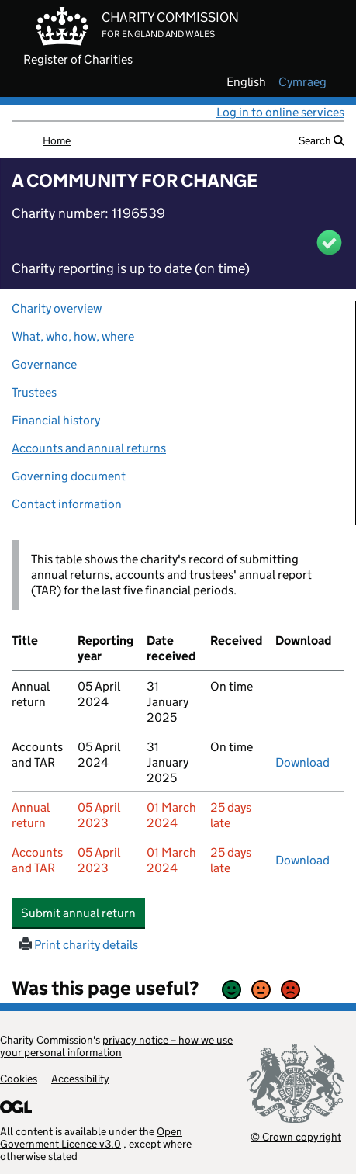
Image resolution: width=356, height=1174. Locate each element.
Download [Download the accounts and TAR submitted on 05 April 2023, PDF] (302, 860)
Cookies (18, 1079)
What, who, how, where (73, 336)
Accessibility (80, 1079)
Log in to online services (280, 112)
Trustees (34, 392)
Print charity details (78, 944)
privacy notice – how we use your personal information (116, 1046)
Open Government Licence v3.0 (91, 1137)
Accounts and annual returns (89, 448)
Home (57, 140)
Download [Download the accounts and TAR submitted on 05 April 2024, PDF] (302, 762)
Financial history (56, 420)
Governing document (69, 476)
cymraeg (302, 82)
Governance (44, 364)
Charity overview (57, 308)
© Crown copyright (296, 1136)
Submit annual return (83, 912)
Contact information (67, 504)
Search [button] (321, 140)
